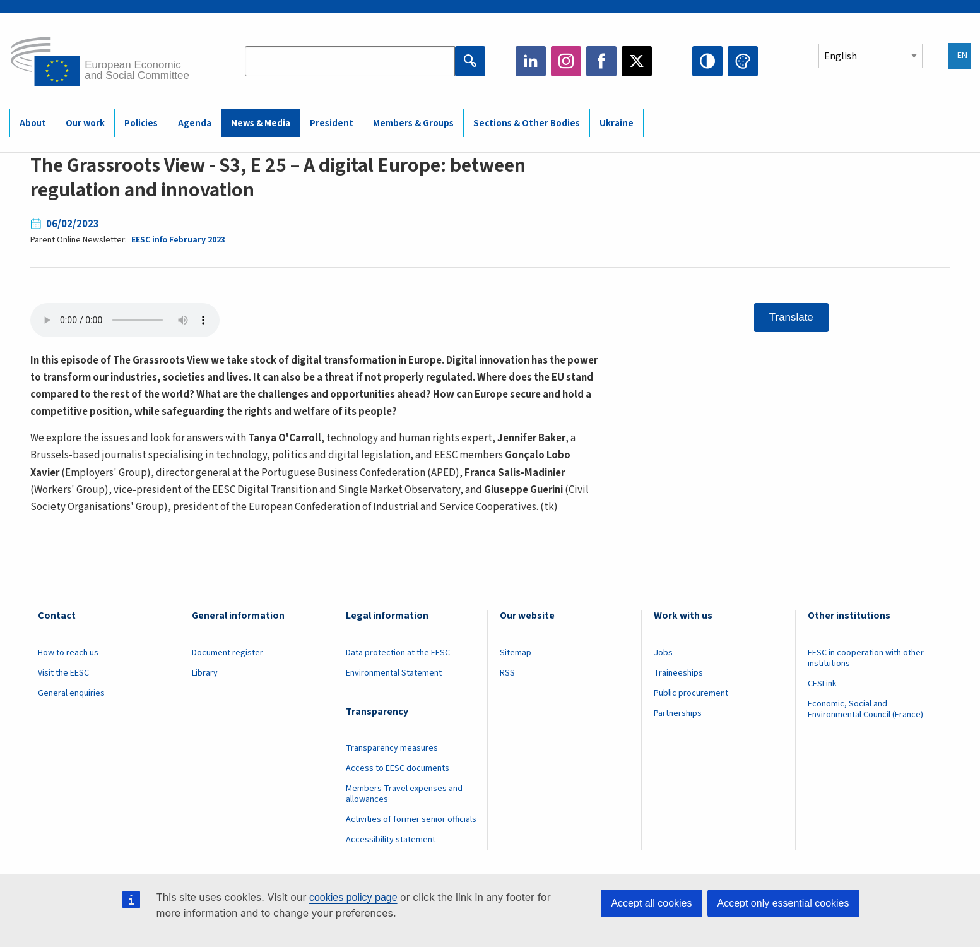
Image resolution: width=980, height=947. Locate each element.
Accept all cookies (651, 903)
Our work (85, 123)
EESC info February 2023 (178, 240)
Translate (791, 317)
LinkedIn (531, 61)
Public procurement (691, 693)
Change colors (743, 61)
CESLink (822, 683)
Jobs (663, 652)
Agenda (194, 123)
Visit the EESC (63, 673)
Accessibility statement (390, 839)
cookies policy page (353, 897)
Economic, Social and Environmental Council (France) (866, 709)
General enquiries (71, 693)
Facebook (601, 61)
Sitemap (515, 652)
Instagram (566, 61)
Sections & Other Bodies (526, 123)
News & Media (260, 123)
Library (205, 673)
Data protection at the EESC (398, 652)
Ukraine (616, 123)
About (33, 123)
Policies (141, 123)
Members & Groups (413, 123)
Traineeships (678, 673)
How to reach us (68, 652)
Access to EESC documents (397, 768)
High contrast (707, 61)
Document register (227, 652)
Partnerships (678, 713)
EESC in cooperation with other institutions (866, 658)
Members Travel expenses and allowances (404, 794)
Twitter (637, 61)
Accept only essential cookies (783, 903)
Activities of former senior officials (411, 819)
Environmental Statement (394, 673)
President (331, 123)
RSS (507, 673)
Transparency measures (392, 748)
